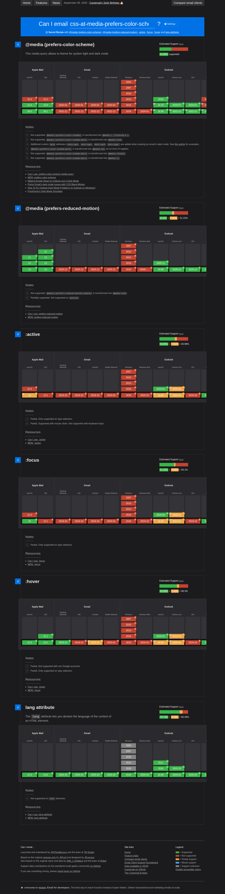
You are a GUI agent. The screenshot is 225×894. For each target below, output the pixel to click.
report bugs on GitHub (68, 871)
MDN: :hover (34, 690)
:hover (157, 32)
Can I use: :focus (36, 561)
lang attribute (172, 32)
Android (95, 78)
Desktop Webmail (63, 77)
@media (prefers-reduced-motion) (120, 32)
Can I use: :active (36, 439)
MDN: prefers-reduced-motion (43, 317)
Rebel (103, 861)
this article (180, 144)
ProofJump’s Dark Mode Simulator (45, 191)
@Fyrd (62, 857)
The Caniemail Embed (136, 873)
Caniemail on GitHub (135, 869)
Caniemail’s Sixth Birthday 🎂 (106, 2)
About (181, 44)
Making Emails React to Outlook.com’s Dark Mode (53, 181)
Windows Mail (144, 78)
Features (41, 2)
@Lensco (89, 857)
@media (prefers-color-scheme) (85, 32)
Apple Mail (37, 70)
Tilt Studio (89, 852)
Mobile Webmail (111, 78)
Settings (169, 24)
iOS (45, 78)
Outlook (168, 70)
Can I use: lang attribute (40, 814)
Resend (42, 888)
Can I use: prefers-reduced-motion (45, 314)
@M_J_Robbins (75, 861)
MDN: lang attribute (37, 818)
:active (142, 32)
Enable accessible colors (188, 869)
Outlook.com (177, 78)
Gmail (87, 70)
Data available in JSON (136, 866)
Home (26, 2)
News (56, 2)
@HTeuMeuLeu (59, 852)
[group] (165, 49)
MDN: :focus (34, 564)
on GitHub (95, 866)
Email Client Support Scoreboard (141, 862)
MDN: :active (34, 443)
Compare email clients (136, 859)
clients (188, 2)
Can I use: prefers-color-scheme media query (51, 174)
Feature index (132, 856)
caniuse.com (49, 857)
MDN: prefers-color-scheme (42, 177)
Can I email (53, 24)
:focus (150, 32)
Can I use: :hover (36, 687)
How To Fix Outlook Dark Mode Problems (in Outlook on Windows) (61, 188)
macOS (29, 78)
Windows (128, 78)
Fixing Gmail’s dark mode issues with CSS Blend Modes (56, 184)
